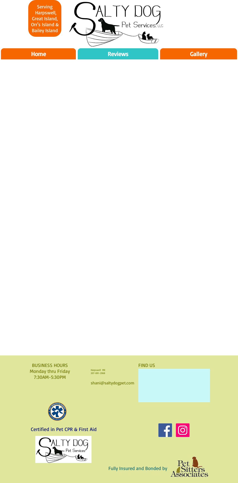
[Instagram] (182, 430)
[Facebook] (165, 430)
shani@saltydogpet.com (112, 383)
